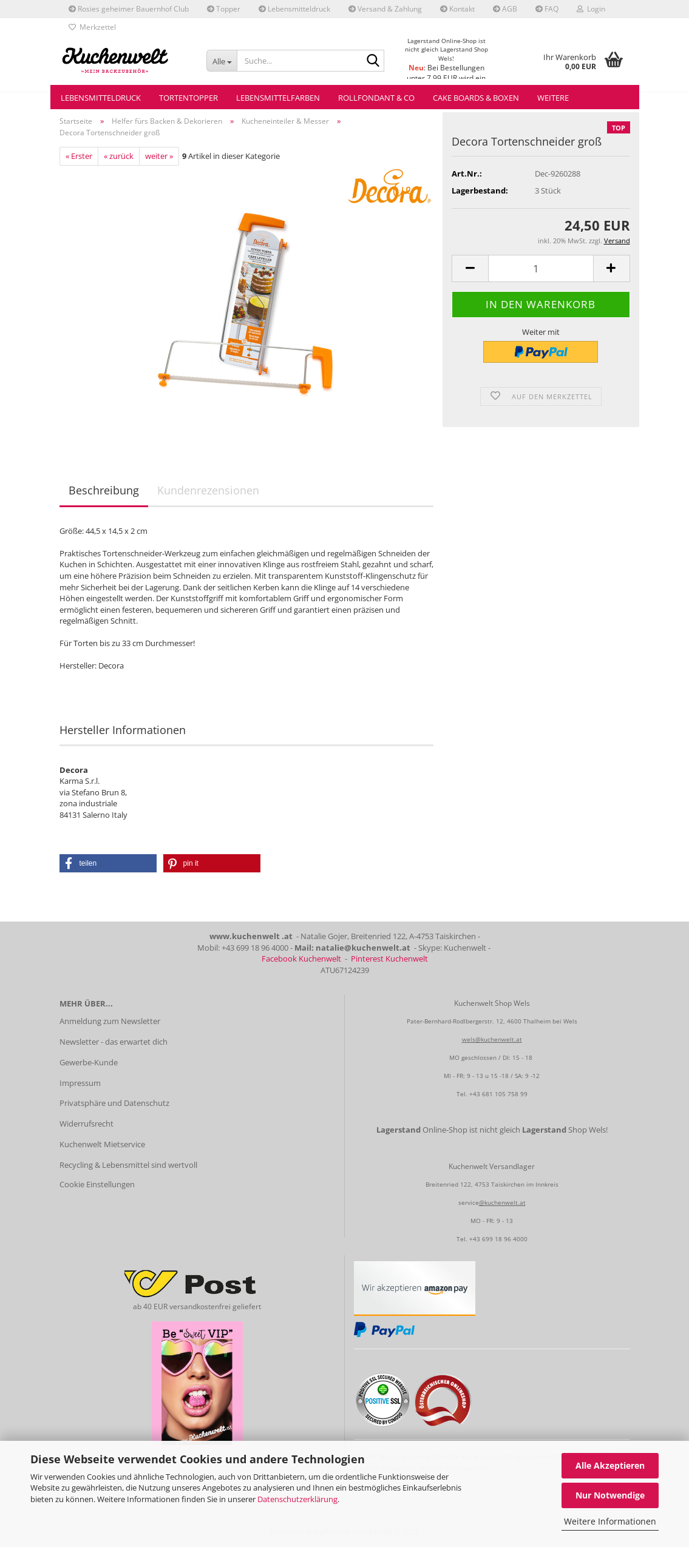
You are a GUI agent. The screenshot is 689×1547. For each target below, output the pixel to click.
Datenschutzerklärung (297, 1499)
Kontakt (457, 9)
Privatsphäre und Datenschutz (114, 1102)
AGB (505, 9)
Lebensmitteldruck (294, 9)
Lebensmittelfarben (278, 97)
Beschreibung (104, 490)
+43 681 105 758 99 (498, 1094)
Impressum (80, 1082)
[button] (470, 268)
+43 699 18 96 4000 (498, 1239)
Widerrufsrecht (86, 1123)
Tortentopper (188, 97)
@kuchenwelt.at (502, 1202)
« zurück (119, 155)
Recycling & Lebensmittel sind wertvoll (128, 1164)
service (468, 1202)
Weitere (553, 97)
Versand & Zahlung (385, 9)
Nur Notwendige (610, 1495)
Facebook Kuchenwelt (301, 958)
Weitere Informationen (610, 1521)
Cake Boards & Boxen (476, 97)
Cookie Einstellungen (97, 1184)
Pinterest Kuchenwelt (389, 958)
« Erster (79, 155)
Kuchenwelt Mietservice (102, 1144)
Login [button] (591, 9)
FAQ (546, 9)
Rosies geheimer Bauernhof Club (129, 9)
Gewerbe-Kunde (88, 1062)
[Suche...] (221, 61)
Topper (223, 9)
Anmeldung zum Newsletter (109, 1021)
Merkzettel (92, 27)
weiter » (159, 155)
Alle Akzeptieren (610, 1465)
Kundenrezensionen (208, 490)
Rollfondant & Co (376, 97)
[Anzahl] (540, 268)
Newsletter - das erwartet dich (113, 1041)
